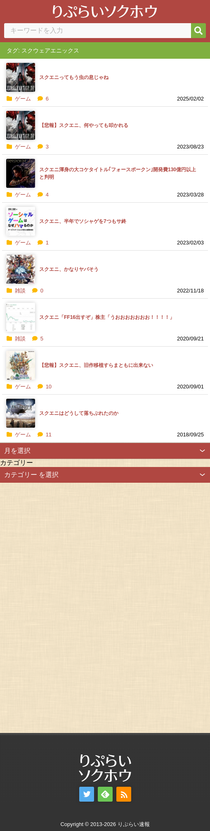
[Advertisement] (62, 607)
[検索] (198, 30)
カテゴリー (16, 462)
